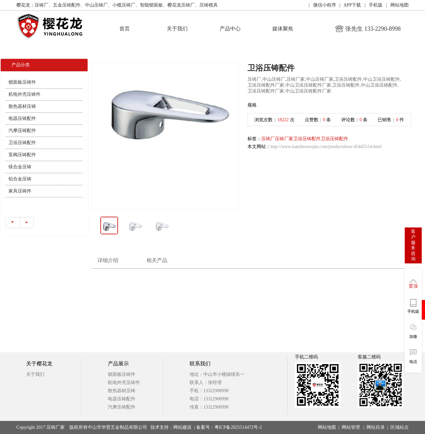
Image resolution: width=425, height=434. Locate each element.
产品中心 (230, 28)
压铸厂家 (284, 138)
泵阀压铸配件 (22, 154)
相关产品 (156, 260)
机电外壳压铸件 (24, 94)
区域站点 (399, 427)
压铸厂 (268, 138)
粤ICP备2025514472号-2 (238, 427)
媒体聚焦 (282, 28)
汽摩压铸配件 (22, 130)
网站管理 (351, 427)
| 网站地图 (395, 5)
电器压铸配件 (22, 118)
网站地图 (327, 427)
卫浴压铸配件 (22, 142)
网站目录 (375, 427)
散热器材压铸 (22, 106)
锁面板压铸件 (22, 82)
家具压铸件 (19, 191)
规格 (252, 105)
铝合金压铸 (19, 178)
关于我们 (177, 28)
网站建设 (182, 427)
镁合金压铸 (19, 166)
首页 (124, 28)
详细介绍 (107, 260)
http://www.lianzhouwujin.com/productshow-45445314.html (326, 146)
